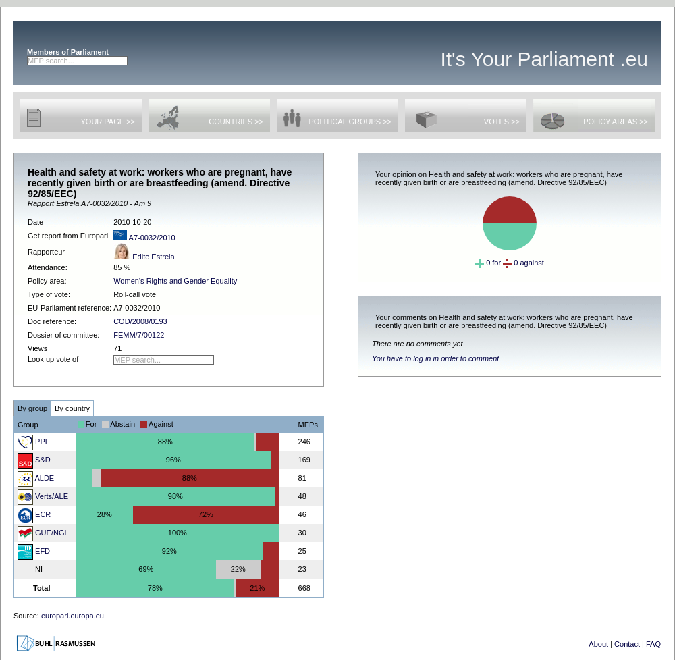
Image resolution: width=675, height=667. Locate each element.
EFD (34, 551)
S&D (34, 460)
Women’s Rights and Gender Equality (175, 281)
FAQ (653, 644)
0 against (523, 263)
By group (32, 408)
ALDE (36, 478)
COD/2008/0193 (140, 321)
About (598, 644)
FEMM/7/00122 (138, 335)
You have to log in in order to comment (435, 358)
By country (72, 408)
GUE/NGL (43, 533)
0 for (488, 263)
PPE (34, 441)
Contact (627, 644)
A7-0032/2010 (144, 238)
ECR (34, 514)
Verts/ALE (43, 496)
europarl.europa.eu (72, 616)
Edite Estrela (143, 256)
